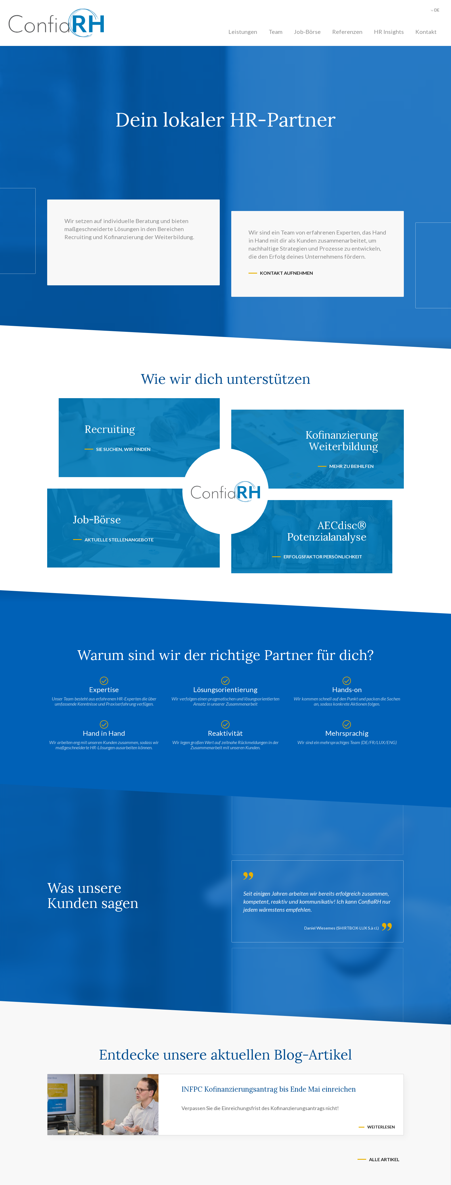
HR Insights (389, 31)
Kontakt (426, 31)
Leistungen (242, 31)
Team (275, 31)
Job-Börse (307, 31)
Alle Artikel (384, 1159)
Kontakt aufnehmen (286, 273)
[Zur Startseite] (56, 23)
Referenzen (347, 31)
